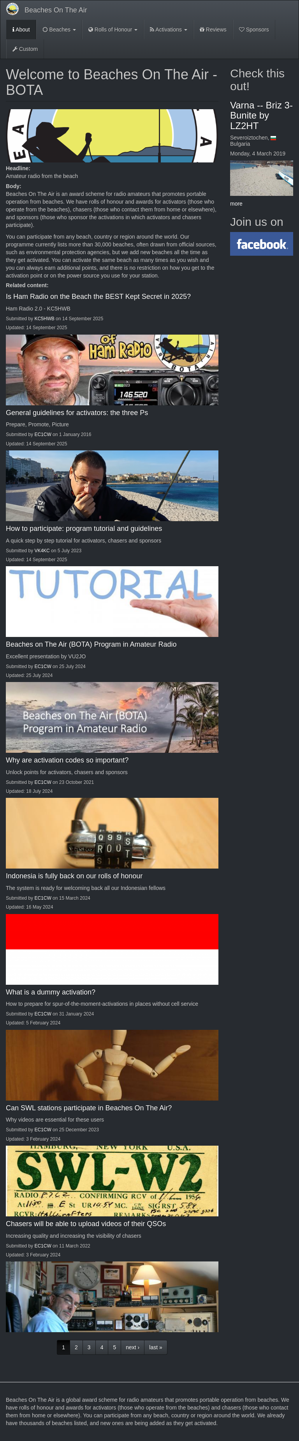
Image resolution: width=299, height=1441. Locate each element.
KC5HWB (44, 318)
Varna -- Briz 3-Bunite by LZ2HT (261, 115)
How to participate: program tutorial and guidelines (84, 528)
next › (132, 1347)
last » (155, 1347)
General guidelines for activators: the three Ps (77, 413)
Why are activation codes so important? (67, 760)
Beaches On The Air (56, 10)
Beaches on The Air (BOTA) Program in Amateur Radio (91, 644)
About (21, 29)
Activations (168, 29)
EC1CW (42, 434)
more (236, 204)
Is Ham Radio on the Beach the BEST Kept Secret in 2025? (98, 296)
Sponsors (254, 29)
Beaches (59, 29)
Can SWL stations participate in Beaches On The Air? (89, 1108)
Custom (25, 49)
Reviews (213, 29)
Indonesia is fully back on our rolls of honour (74, 876)
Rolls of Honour (112, 29)
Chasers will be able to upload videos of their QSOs (86, 1224)
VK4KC (41, 550)
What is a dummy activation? (50, 992)
